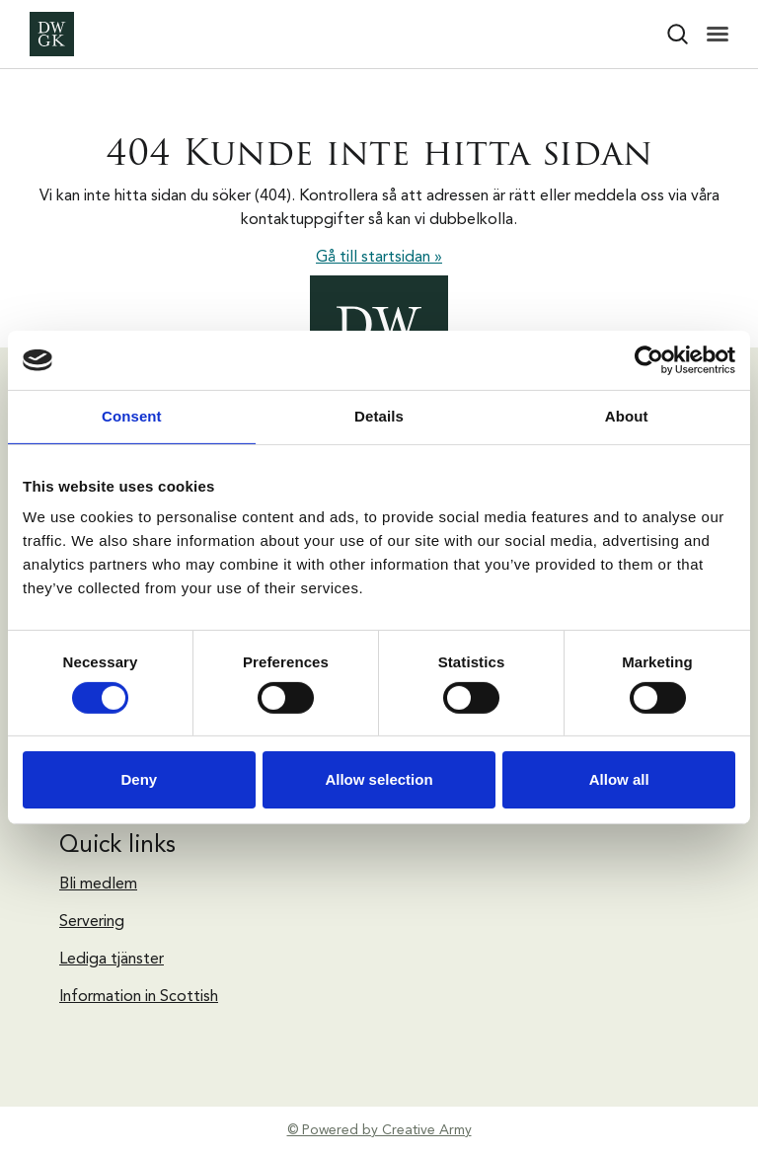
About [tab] (626, 416)
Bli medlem (98, 884)
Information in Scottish (138, 997)
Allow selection (378, 779)
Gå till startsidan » (379, 258)
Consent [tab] (132, 416)
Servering (91, 922)
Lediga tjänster (111, 959)
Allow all (619, 779)
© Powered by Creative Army (379, 1130)
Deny (138, 779)
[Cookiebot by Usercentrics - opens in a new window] (649, 360)
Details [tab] (379, 416)
